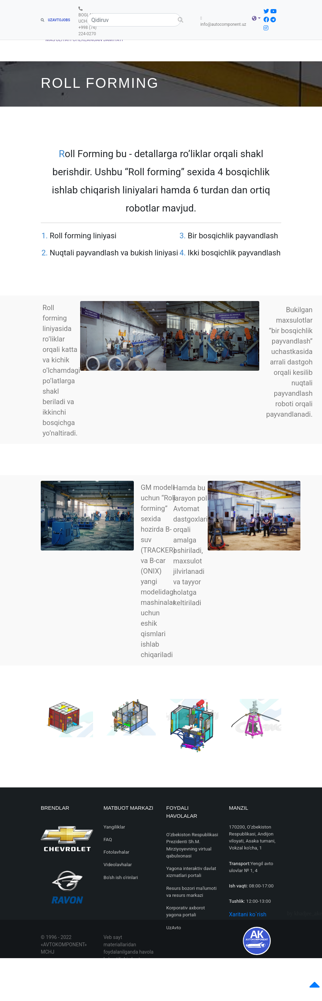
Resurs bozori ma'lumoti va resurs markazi (191, 891)
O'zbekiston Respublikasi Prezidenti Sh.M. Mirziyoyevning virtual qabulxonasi (192, 845)
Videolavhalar (118, 864)
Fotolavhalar (116, 852)
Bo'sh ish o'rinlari (121, 877)
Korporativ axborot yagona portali (185, 911)
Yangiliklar (114, 827)
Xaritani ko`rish (247, 914)
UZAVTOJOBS (55, 20)
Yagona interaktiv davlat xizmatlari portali (191, 871)
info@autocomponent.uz (224, 21)
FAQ (108, 839)
